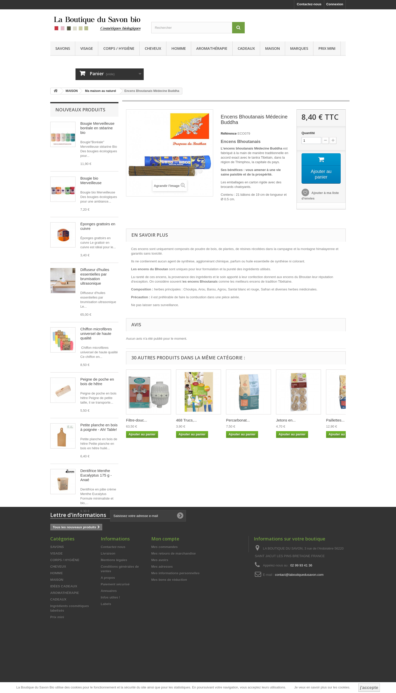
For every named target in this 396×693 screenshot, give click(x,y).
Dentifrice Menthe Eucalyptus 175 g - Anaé (96, 475)
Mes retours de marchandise (173, 597)
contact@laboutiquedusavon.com (299, 619)
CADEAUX (246, 48)
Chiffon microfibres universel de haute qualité (96, 333)
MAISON (272, 48)
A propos (108, 622)
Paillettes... (335, 420)
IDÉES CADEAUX (63, 630)
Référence (229, 133)
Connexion (334, 4)
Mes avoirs (159, 604)
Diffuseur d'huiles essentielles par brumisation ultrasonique (94, 276)
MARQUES (299, 48)
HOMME (178, 48)
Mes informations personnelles (175, 617)
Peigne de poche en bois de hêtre (97, 381)
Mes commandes (164, 591)
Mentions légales (114, 604)
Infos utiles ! (110, 641)
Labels (106, 648)
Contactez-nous (309, 4)
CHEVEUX (153, 48)
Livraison (108, 597)
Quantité (308, 133)
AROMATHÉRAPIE (211, 48)
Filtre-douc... (136, 420)
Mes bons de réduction (169, 624)
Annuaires (109, 635)
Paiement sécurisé (115, 628)
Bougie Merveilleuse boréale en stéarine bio (97, 128)
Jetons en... (286, 420)
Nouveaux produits (80, 110)
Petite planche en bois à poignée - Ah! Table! (99, 427)
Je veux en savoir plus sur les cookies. (322, 687)
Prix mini (326, 48)
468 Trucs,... (186, 420)
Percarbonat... (238, 420)
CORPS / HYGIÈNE (118, 48)
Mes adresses (162, 610)
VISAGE (86, 48)
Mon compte (165, 583)
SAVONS (62, 48)
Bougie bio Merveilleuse (91, 180)
